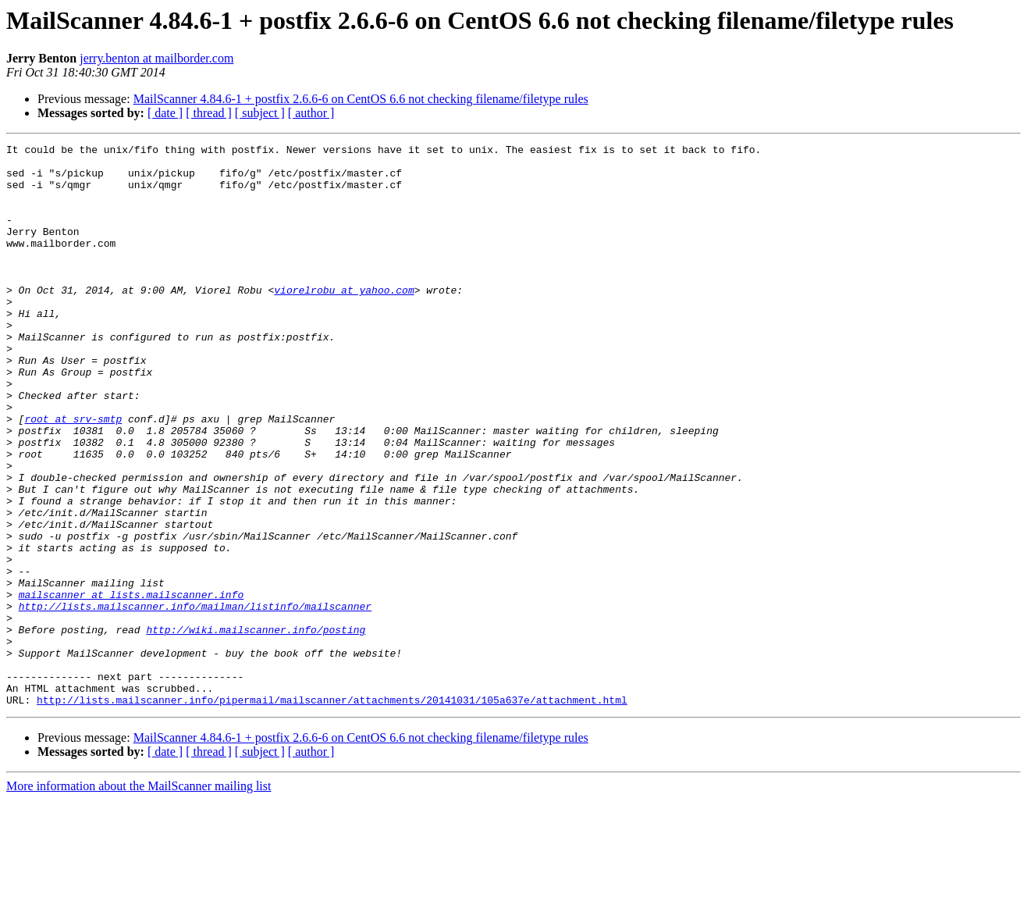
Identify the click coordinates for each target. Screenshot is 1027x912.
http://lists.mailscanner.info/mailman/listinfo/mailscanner (195, 700)
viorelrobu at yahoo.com (344, 320)
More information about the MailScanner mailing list (138, 898)
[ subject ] (260, 112)
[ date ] (165, 112)
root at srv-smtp (73, 475)
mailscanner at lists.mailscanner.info (131, 686)
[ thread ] (209, 112)
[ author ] (311, 112)
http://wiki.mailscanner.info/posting (255, 728)
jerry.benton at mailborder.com (156, 58)
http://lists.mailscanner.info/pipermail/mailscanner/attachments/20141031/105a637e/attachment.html (332, 812)
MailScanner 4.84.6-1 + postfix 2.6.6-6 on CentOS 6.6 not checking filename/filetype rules (360, 98)
